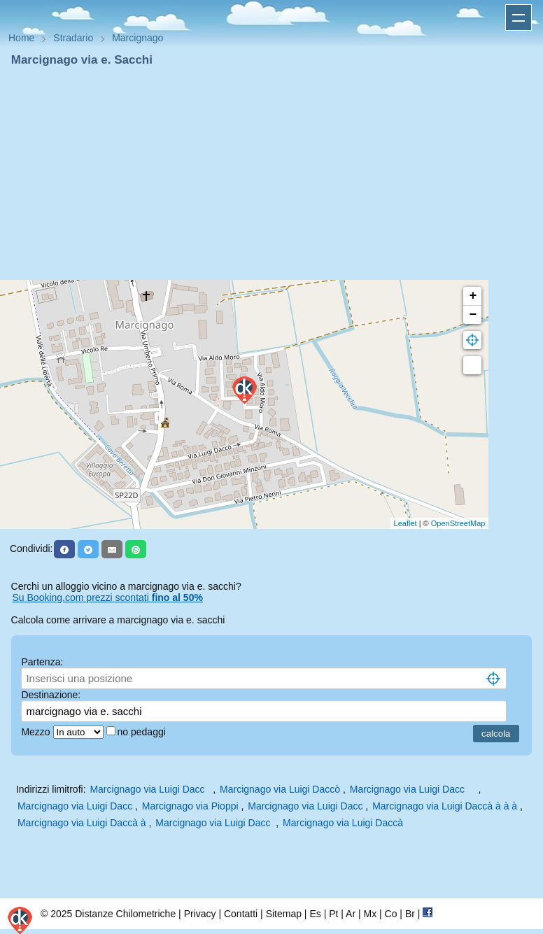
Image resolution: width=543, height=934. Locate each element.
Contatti (241, 913)
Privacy (200, 913)
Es (314, 913)
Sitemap (284, 913)
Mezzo (36, 731)
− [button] (473, 314)
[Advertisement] (271, 173)
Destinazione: (50, 694)
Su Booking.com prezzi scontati (108, 597)
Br (410, 913)
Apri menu (518, 17)
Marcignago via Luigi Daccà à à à (444, 806)
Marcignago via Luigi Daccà (343, 822)
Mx (369, 913)
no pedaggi (143, 731)
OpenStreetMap (458, 523)
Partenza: (42, 661)
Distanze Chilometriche (125, 913)
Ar (350, 913)
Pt (333, 913)
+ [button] (473, 296)
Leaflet (405, 523)
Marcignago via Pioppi (190, 806)
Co (391, 913)
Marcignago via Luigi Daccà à (81, 822)
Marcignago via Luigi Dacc (150, 789)
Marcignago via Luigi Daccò (280, 789)
